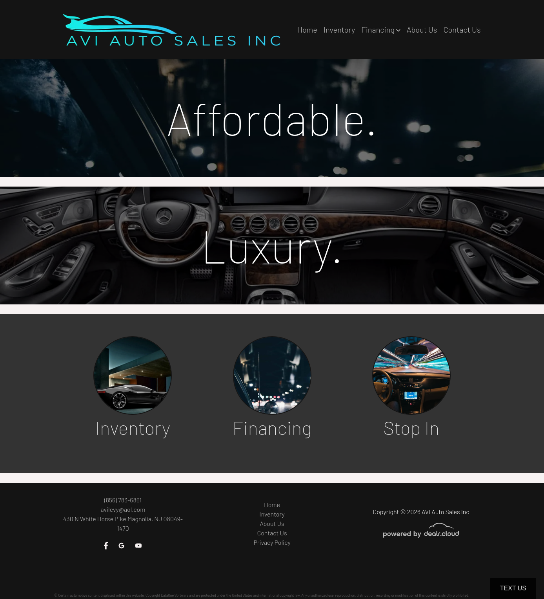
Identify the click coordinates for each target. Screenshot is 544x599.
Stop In (411, 428)
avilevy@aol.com (123, 509)
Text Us (513, 588)
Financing (271, 428)
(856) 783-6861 (123, 500)
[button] (380, 29)
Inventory (132, 428)
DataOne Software (174, 595)
